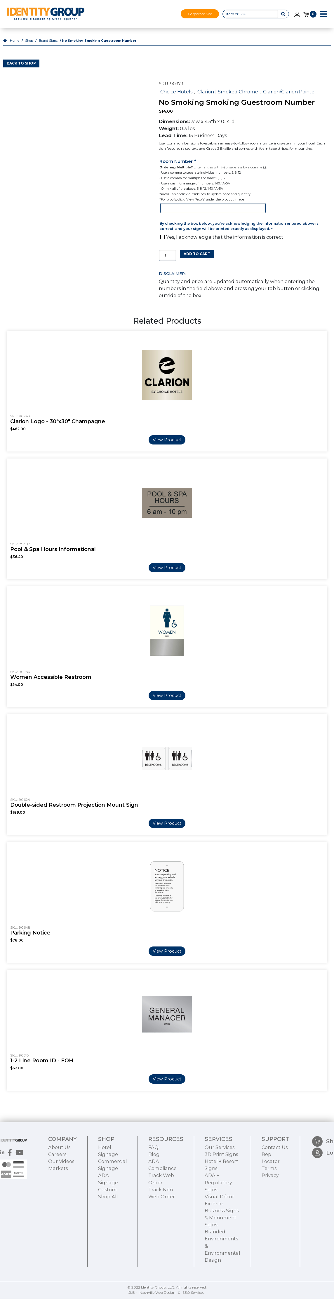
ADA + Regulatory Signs (218, 1216)
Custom (107, 1223)
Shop (29, 46)
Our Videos (61, 1194)
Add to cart (197, 259)
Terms (269, 1201)
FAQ (153, 1180)
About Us (59, 1180)
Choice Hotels (176, 97)
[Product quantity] (167, 260)
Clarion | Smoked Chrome (227, 97)
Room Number (178, 167)
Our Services (219, 1180)
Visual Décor (219, 1230)
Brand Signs (48, 46)
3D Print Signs (221, 1187)
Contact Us (275, 1180)
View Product (167, 445)
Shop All (108, 1230)
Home (14, 46)
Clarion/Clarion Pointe (288, 97)
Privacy (270, 1209)
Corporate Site (200, 14)
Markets (58, 1201)
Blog (154, 1187)
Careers (57, 1187)
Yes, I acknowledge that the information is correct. (225, 242)
